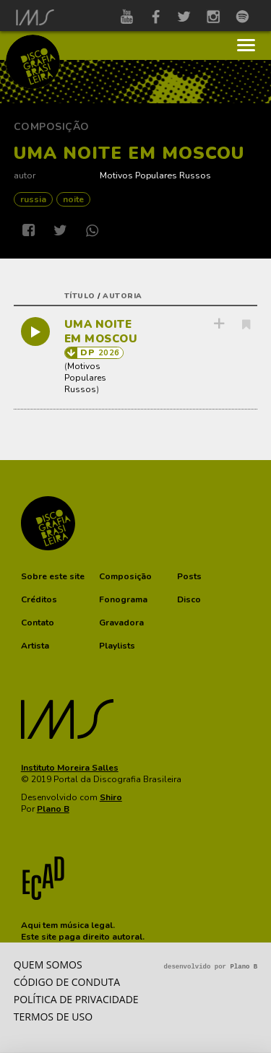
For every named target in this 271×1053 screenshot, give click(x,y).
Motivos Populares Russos (155, 175)
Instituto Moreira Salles (70, 768)
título (79, 296)
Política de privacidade (76, 999)
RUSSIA (33, 199)
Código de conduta (67, 982)
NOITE (73, 199)
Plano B (53, 809)
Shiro (111, 797)
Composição (52, 127)
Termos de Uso (53, 1016)
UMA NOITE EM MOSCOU (101, 331)
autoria (122, 296)
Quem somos (48, 964)
